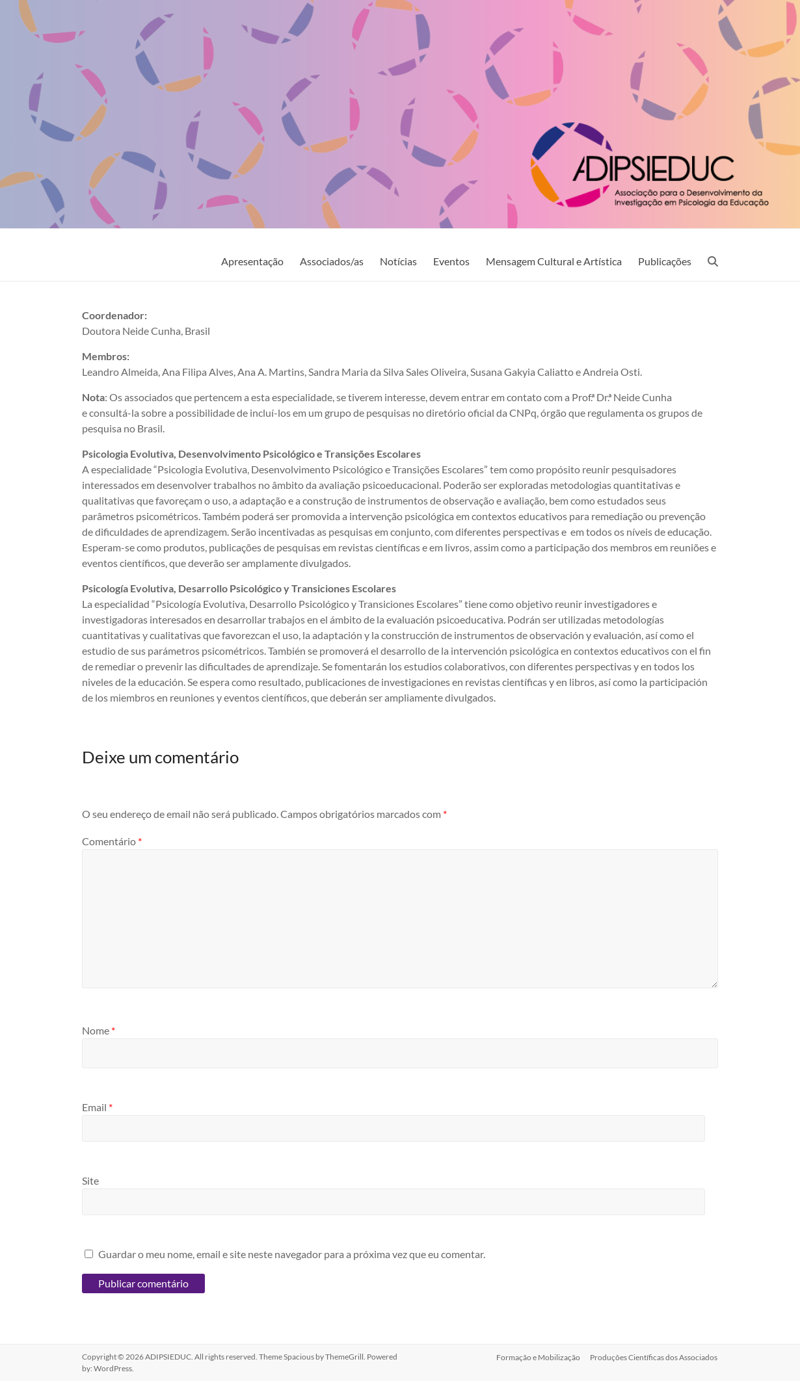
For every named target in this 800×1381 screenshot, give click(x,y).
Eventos (451, 261)
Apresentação (252, 261)
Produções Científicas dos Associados (654, 1356)
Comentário (112, 841)
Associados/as (332, 261)
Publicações (664, 261)
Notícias (398, 261)
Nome (98, 1030)
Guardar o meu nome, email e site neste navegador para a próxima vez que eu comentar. (291, 1254)
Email (97, 1107)
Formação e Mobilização (538, 1356)
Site (90, 1180)
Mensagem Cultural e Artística (554, 261)
